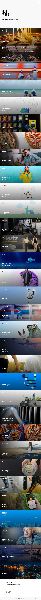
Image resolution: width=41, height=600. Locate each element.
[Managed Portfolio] (20, 381)
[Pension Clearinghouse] (20, 88)
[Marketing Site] (20, 364)
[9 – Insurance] (20, 277)
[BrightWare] (20, 226)
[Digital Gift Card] (20, 174)
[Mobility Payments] (20, 105)
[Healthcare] (20, 295)
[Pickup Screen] (20, 432)
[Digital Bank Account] (20, 157)
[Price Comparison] (20, 191)
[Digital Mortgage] (20, 518)
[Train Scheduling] (20, 71)
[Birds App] (20, 346)
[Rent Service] (20, 243)
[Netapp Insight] (20, 570)
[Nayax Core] (20, 123)
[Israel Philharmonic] (20, 54)
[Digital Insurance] (20, 329)
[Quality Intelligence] (20, 260)
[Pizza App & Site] (20, 37)
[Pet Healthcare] (20, 209)
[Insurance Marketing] (20, 398)
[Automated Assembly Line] (20, 415)
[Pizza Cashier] (20, 140)
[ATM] (20, 484)
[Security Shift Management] (20, 553)
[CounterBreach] (20, 536)
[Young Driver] (20, 450)
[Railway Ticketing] (20, 312)
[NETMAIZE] (20, 501)
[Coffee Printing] (20, 467)
